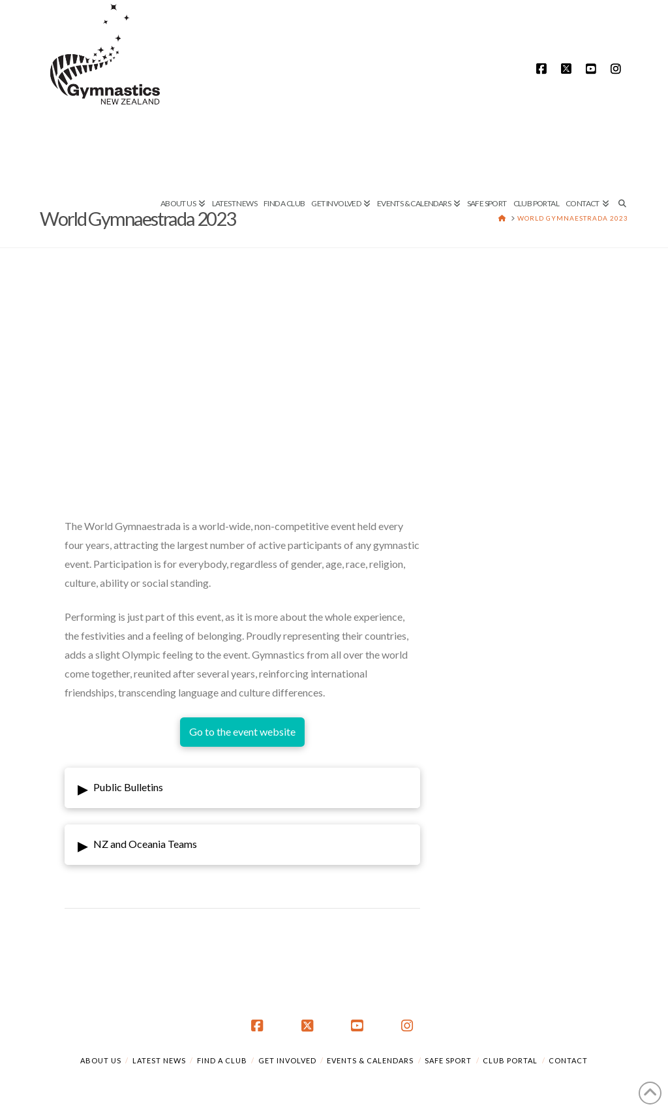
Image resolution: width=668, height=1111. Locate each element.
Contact (568, 1060)
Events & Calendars (370, 1060)
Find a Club (222, 1060)
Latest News (159, 1060)
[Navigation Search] (620, 160)
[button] (243, 788)
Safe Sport (448, 1060)
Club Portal (510, 1060)
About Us (100, 1060)
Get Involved (287, 1060)
